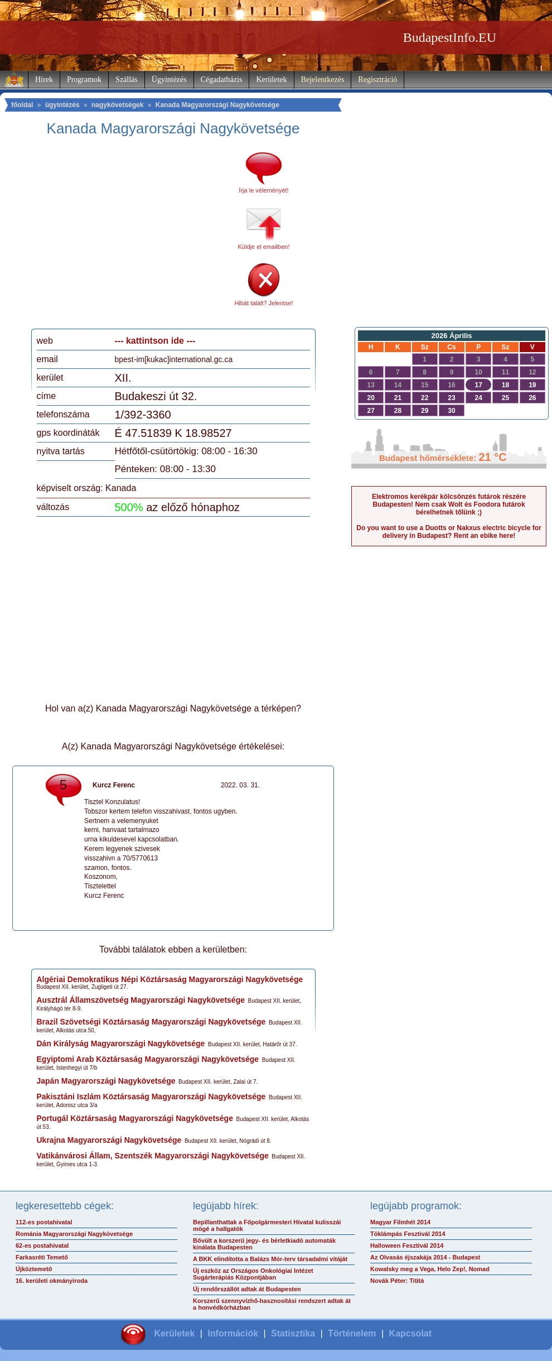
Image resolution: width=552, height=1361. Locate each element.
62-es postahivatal (42, 1245)
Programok (84, 79)
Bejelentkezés (323, 79)
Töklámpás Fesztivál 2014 (408, 1233)
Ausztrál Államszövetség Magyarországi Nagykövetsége (141, 999)
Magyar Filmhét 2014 (400, 1222)
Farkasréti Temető (42, 1257)
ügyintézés (62, 105)
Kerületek (271, 79)
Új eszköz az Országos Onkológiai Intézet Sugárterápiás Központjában (253, 1274)
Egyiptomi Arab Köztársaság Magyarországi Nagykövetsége (148, 1059)
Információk (232, 1333)
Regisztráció (377, 79)
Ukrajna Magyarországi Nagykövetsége (109, 1140)
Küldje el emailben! (264, 246)
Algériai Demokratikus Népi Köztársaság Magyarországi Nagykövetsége (170, 979)
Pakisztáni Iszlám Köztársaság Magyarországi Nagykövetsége (151, 1096)
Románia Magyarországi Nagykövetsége (74, 1233)
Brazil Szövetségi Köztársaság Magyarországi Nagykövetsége (151, 1021)
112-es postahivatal (44, 1222)
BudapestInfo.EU (449, 37)
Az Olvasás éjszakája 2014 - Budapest (425, 1257)
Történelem (352, 1333)
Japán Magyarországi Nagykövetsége (106, 1080)
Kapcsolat (410, 1333)
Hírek (44, 79)
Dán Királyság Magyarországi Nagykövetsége (121, 1043)
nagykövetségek (117, 105)
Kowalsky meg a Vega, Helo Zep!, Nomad (430, 1269)
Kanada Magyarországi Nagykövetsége (217, 105)
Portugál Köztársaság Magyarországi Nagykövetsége (135, 1118)
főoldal (22, 105)
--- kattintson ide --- (155, 340)
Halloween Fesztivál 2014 (406, 1245)
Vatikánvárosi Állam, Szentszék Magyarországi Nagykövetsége (153, 1155)
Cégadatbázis (222, 79)
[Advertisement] (130, 236)
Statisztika (293, 1333)
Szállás (126, 79)
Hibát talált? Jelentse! (263, 303)
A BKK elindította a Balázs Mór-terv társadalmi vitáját (270, 1259)
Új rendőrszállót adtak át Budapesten (247, 1289)
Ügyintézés (169, 79)
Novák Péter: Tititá (397, 1280)
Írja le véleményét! (263, 190)
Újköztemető (34, 1269)
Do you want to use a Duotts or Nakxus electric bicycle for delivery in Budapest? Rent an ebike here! (448, 532)
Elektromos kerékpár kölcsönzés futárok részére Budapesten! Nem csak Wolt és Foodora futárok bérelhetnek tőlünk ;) (449, 504)
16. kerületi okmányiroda (52, 1280)
